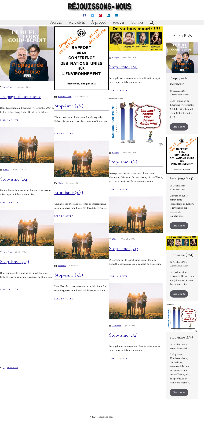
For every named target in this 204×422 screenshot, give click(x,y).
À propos (98, 22)
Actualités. (77, 22)
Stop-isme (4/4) (68, 106)
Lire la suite (179, 126)
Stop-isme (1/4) (123, 162)
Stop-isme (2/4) (123, 67)
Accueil (56, 22)
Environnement (64, 96)
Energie (115, 57)
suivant (12, 367)
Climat (6, 169)
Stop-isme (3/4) (68, 192)
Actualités (7, 87)
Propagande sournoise (20, 96)
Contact (137, 22)
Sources (118, 22)
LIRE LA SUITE (9, 120)
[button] (84, 15)
